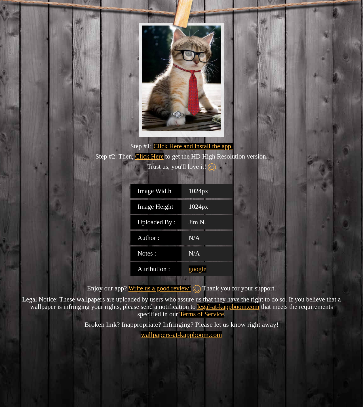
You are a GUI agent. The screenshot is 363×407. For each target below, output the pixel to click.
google (197, 269)
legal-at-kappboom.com (228, 306)
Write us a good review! (159, 288)
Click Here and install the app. (193, 146)
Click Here (149, 156)
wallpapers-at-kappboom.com (181, 334)
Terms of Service (202, 314)
